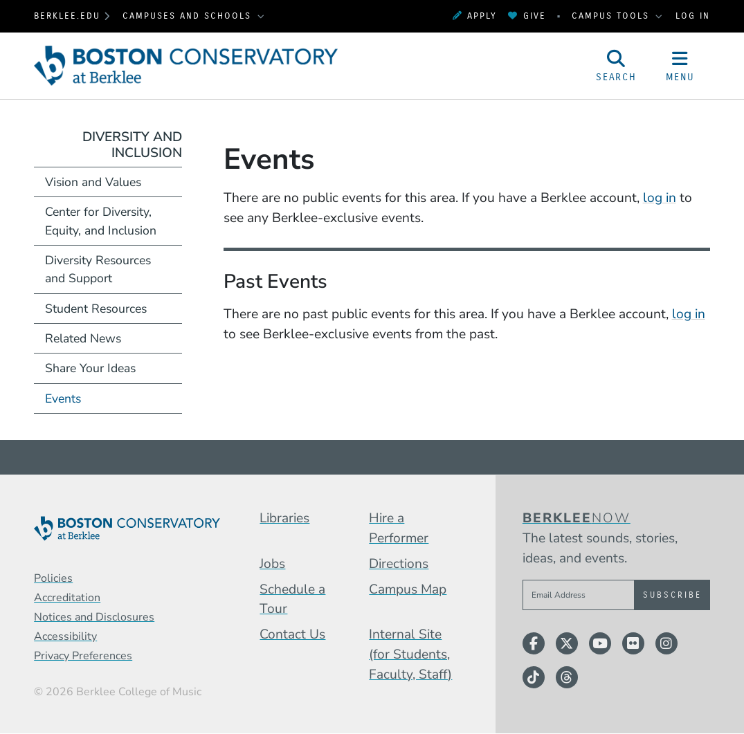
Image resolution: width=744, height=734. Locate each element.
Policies (53, 578)
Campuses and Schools (189, 15)
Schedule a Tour (292, 599)
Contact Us (292, 634)
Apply (475, 15)
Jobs (272, 564)
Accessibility (65, 636)
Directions (398, 564)
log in (659, 198)
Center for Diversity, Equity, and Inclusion (100, 220)
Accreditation (67, 597)
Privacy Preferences (83, 655)
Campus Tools (612, 15)
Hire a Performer (398, 528)
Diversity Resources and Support (98, 269)
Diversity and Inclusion (132, 145)
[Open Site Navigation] (679, 66)
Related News (83, 338)
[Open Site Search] (617, 66)
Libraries (284, 518)
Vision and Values (93, 182)
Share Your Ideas (90, 368)
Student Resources (96, 308)
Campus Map (407, 589)
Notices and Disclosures (94, 617)
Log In (692, 15)
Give (526, 15)
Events (63, 398)
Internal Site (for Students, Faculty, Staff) (410, 654)
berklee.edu (67, 15)
